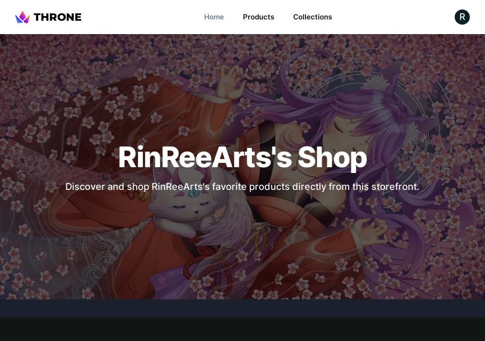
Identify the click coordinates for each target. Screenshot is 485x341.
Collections (312, 16)
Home (214, 16)
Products (258, 16)
